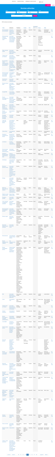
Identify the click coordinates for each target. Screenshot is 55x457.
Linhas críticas (4, 131)
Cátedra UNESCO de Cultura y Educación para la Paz (12, 368)
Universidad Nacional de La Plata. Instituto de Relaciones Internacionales (12, 106)
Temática (18, 10)
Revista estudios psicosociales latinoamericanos (5, 150)
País (28, 10)
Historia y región (5, 216)
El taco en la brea (5, 423)
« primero (8, 454)
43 (25, 454)
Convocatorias (20, 1)
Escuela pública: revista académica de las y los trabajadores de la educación (5, 63)
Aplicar (35, 15)
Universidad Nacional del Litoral (11, 198)
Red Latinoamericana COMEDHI (12, 242)
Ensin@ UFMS (4, 91)
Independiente (11, 427)
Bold (3, 294)
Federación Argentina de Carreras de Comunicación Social (11, 32)
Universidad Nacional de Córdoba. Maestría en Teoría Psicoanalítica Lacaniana (11, 393)
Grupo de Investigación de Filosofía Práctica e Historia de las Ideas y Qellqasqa (12, 155)
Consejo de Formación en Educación (11, 322)
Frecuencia (24, 14)
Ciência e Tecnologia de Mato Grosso (11, 250)
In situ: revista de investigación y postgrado (5, 202)
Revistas (14, 1)
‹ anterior (13, 454)
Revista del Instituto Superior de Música (5, 226)
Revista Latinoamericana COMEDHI (5, 242)
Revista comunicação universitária (4, 352)
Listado (48, 5)
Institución (13, 14)
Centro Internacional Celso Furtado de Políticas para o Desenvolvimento (12, 190)
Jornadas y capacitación (30, 1)
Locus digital (4, 321)
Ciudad (39, 10)
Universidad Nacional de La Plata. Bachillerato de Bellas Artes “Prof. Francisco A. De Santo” (12, 86)
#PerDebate (4, 159)
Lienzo (3, 299)
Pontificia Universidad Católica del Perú (12, 142)
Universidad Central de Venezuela (11, 116)
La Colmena (4, 141)
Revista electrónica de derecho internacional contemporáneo (5, 106)
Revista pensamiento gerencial (4, 112)
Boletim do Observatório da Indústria (5, 188)
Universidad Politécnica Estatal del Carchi (12, 80)
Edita (45, 27)
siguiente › (42, 454)
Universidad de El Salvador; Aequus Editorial (12, 236)
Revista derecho (5, 235)
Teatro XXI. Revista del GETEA (4, 121)
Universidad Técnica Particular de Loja (12, 364)
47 (34, 454)
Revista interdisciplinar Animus (4, 248)
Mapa (53, 5)
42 (23, 454)
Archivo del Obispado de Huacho (11, 217)
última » (46, 454)
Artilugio (3, 178)
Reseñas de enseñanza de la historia (5, 135)
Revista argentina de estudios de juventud (5, 210)
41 (20, 454)
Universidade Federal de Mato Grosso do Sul (12, 93)
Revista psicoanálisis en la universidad (5, 98)
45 (29, 454)
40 (18, 454)
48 (36, 454)
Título (7, 10)
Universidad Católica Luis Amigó (11, 416)
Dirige (39, 27)
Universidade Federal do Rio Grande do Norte (12, 317)
